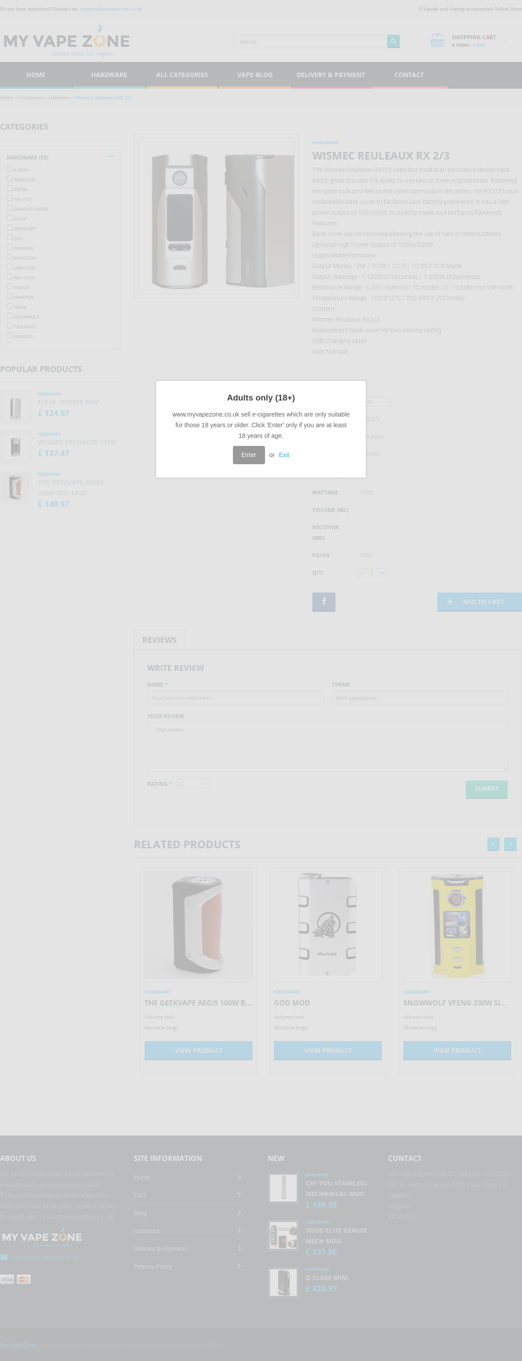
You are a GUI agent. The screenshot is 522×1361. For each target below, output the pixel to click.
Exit (284, 454)
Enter (248, 454)
